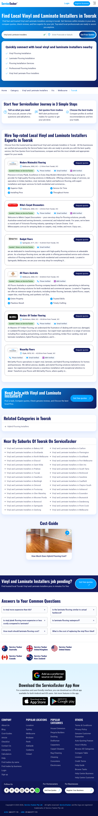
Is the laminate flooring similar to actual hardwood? (69, 611)
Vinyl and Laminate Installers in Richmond (70, 473)
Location (30, 725)
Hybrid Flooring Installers (18, 426)
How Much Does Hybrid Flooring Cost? (49, 556)
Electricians (56, 765)
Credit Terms (80, 761)
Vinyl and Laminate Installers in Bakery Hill (25, 448)
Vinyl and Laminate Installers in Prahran (23, 469)
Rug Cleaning (56, 753)
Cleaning (54, 757)
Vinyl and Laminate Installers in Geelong (24, 510)
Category (15, 90)
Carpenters (55, 745)
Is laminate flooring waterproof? (66, 620)
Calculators (6, 754)
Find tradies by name (10, 762)
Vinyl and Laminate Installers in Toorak (23, 473)
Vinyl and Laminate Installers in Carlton (68, 448)
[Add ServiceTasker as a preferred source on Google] (49, 675)
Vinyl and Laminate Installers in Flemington (70, 452)
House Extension (58, 728)
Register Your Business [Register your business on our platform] (79, 790)
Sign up (5, 774)
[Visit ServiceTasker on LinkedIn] (27, 790)
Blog (3, 729)
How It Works (81, 745)
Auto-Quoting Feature (84, 741)
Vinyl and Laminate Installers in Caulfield (69, 481)
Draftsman (55, 741)
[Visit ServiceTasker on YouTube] (32, 790)
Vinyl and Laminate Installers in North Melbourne (27, 456)
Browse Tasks (81, 769)
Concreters (55, 761)
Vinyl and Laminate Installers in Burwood (24, 502)
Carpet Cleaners (57, 749)
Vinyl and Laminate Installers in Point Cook (70, 506)
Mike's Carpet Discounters (32, 205)
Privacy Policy (81, 729)
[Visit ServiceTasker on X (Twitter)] (16, 790)
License (78, 757)
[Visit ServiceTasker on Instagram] (21, 790)
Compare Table (81, 753)
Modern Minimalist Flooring (33, 162)
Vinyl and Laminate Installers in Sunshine (69, 477)
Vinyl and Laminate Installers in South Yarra (70, 469)
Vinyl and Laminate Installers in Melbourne (70, 510)
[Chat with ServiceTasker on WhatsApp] (37, 790)
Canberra (30, 750)
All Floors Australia (29, 273)
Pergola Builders (57, 732)
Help (3, 758)
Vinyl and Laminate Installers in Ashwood (69, 489)
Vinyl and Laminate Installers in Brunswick (70, 497)
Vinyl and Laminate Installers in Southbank (70, 456)
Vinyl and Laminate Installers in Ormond (24, 485)
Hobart (29, 754)
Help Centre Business (84, 773)
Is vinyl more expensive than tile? (17, 610)
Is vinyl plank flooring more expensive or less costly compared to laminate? (22, 622)
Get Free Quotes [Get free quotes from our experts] (52, 790)
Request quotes (82, 163)
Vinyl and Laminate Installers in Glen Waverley (26, 493)
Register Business (82, 3)
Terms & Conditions (83, 725)
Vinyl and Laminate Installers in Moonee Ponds (27, 497)
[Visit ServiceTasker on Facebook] (6, 790)
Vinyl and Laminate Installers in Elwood (23, 461)
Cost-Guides (7, 733)
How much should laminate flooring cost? (21, 631)
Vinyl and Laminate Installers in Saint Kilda (25, 465)
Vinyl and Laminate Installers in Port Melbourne (72, 461)
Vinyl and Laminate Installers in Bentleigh (24, 481)
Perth (28, 742)
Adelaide (29, 746)
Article (4, 737)
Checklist (6, 742)
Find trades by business (12, 766)
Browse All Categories (84, 749)
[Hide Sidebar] (94, 3)
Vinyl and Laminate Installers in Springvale (25, 506)
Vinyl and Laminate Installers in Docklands (25, 452)
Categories (6, 750)
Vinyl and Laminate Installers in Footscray (24, 489)
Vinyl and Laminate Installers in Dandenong (70, 502)
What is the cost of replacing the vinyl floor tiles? (73, 631)
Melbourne (62, 90)
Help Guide (79, 765)
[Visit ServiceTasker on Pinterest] (11, 790)
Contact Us (6, 746)
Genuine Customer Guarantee (83, 735)
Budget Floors (26, 239)
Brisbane (29, 737)
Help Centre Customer (84, 777)
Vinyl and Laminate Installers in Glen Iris (69, 465)
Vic (52, 90)
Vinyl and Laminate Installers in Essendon (70, 493)
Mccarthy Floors (27, 349)
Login (66, 3)
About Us (5, 725)
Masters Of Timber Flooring (33, 315)
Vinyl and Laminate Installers (35, 90)
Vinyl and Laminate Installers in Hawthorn (24, 477)
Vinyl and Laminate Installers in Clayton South (71, 485)
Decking (54, 736)
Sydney (29, 729)
